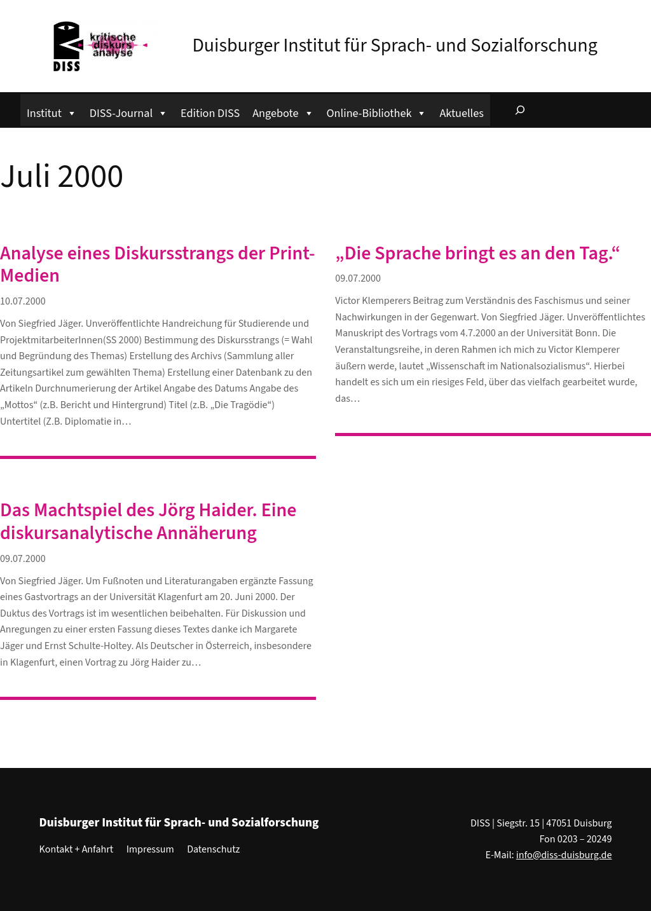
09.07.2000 (358, 278)
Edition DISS (210, 113)
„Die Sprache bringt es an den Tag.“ (477, 253)
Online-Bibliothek (377, 111)
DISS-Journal (129, 111)
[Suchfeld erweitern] (520, 110)
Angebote (282, 111)
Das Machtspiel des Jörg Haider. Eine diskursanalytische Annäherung (148, 522)
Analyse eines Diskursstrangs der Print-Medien (157, 265)
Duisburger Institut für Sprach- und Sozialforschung (394, 45)
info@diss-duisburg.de (564, 855)
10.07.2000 (23, 301)
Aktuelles (461, 113)
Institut (52, 111)
